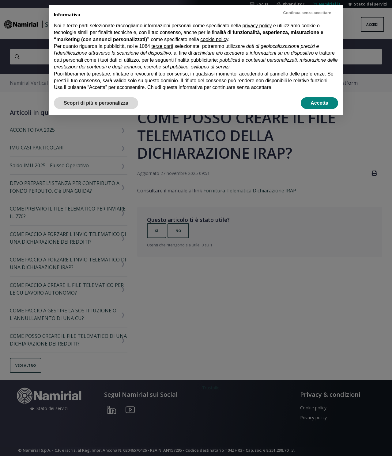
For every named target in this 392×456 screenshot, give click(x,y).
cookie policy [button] (214, 39)
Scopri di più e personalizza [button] (96, 103)
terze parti (162, 46)
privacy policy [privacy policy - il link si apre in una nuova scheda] (257, 25)
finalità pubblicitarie (196, 60)
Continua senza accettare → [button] (309, 12)
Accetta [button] (319, 103)
